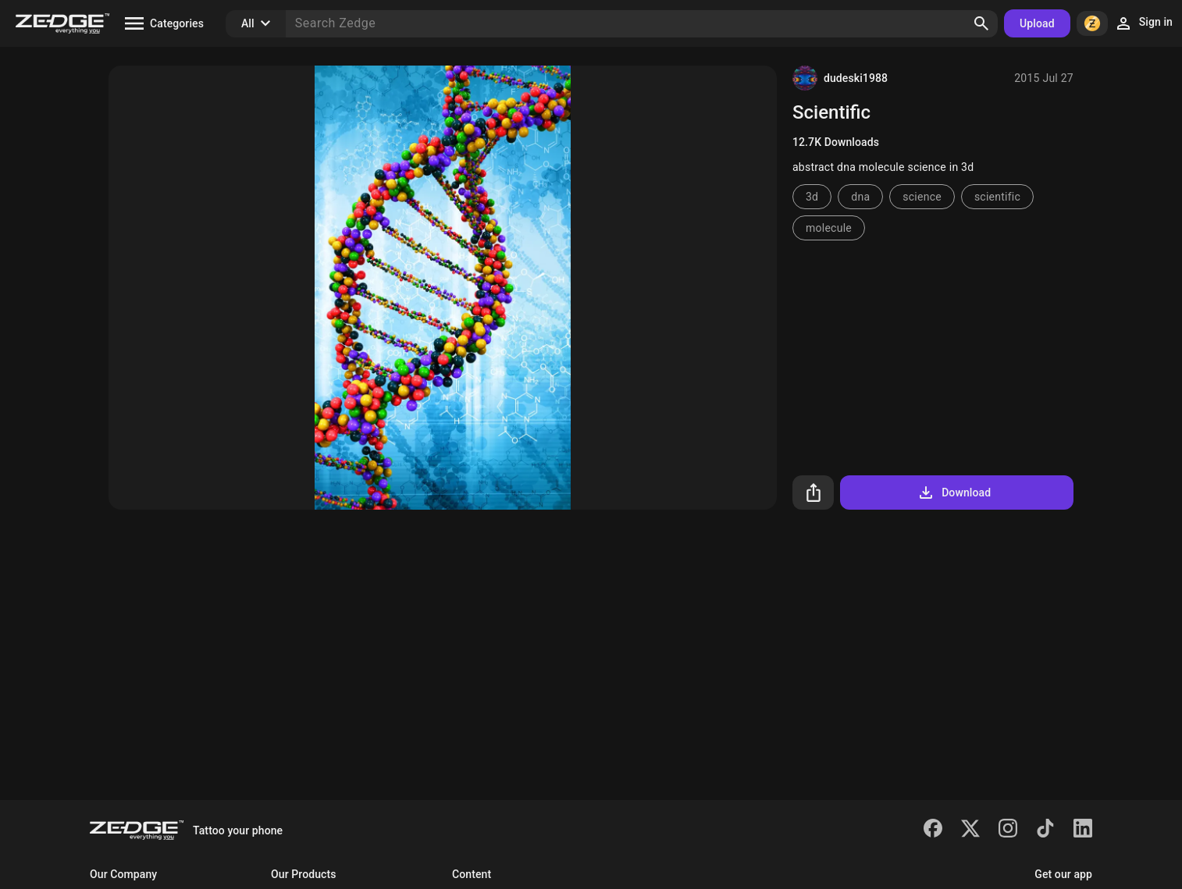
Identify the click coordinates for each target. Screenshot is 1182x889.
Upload (1037, 23)
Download (954, 492)
